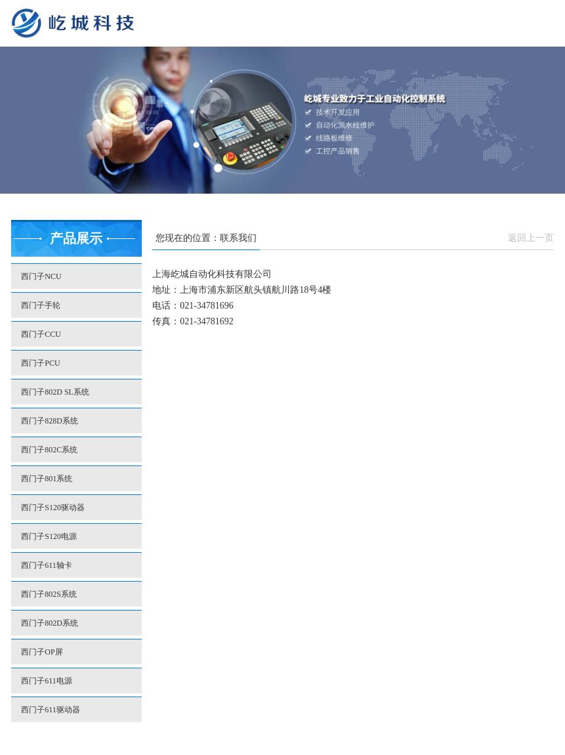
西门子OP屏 (41, 652)
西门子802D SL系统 (55, 392)
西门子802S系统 (49, 594)
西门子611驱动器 (50, 709)
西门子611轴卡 (46, 565)
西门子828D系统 (49, 420)
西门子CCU (41, 334)
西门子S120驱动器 (53, 507)
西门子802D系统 (49, 623)
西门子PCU (40, 363)
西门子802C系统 (49, 449)
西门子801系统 (46, 478)
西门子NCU (41, 276)
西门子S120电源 (49, 536)
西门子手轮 (40, 305)
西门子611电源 (46, 680)
